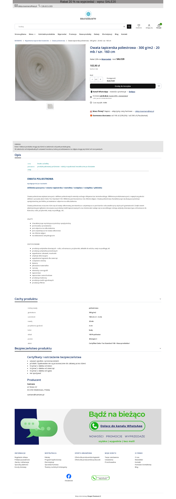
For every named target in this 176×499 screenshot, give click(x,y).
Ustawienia (109, 460)
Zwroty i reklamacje (22, 462)
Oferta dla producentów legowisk (87, 457)
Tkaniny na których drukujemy (56, 467)
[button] (129, 26)
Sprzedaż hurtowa (51, 464)
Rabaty (47, 457)
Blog (136, 467)
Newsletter (139, 460)
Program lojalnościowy (53, 460)
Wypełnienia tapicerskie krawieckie (37, 41)
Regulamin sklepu (21, 457)
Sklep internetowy (87, 496)
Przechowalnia (110, 462)
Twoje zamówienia (112, 457)
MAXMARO (18, 41)
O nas (137, 457)
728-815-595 (47, 6)
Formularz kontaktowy (143, 464)
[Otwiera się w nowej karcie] (100, 478)
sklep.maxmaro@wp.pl (27, 6)
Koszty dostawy (20, 467)
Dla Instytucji (49, 462)
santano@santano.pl (35, 394)
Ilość (91, 75)
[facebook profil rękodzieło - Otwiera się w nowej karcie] (69, 478)
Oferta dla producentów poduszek (87, 460)
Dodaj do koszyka (123, 86)
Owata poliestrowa (58, 41)
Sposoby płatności (21, 464)
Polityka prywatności (22, 460)
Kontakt (138, 462)
